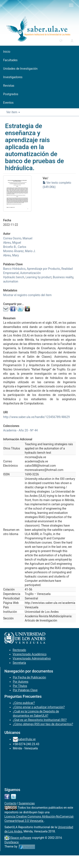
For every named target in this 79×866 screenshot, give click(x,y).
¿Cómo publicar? (24, 703)
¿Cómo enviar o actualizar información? (39, 707)
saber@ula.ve (27, 739)
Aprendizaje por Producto (43, 268)
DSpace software (20, 837)
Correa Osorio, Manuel (17, 238)
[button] (61, 40)
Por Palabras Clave (25, 690)
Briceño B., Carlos (14, 247)
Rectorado (19, 650)
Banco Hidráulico (14, 268)
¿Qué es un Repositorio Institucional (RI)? (40, 720)
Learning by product (38, 277)
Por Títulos (20, 686)
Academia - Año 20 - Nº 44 (20, 430)
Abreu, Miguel (12, 242)
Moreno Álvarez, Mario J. (19, 251)
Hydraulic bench (13, 277)
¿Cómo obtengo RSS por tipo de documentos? (43, 724)
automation (10, 281)
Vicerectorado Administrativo (32, 658)
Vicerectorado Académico (30, 654)
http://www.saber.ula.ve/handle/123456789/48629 (36, 417)
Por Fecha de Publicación (29, 677)
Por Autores (20, 681)
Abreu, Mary (11, 255)
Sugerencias (27, 803)
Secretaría (19, 662)
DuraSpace (11, 842)
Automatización (30, 273)
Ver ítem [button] (13, 112)
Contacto (10, 803)
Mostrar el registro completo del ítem (27, 295)
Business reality (63, 277)
